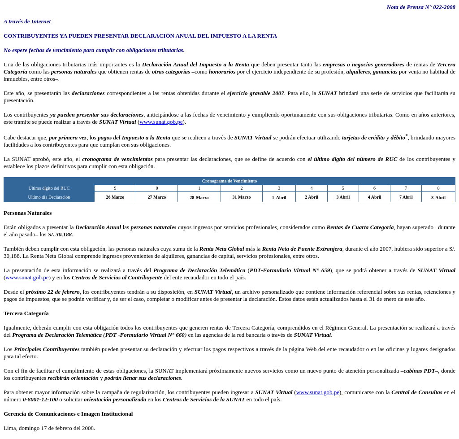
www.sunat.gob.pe (160, 121)
